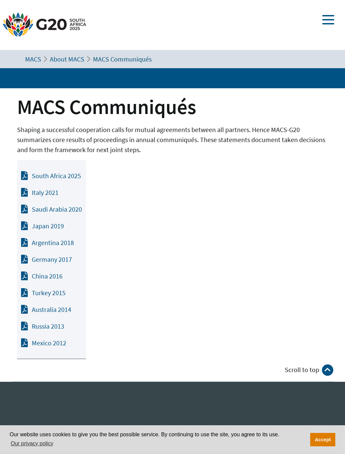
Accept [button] (323, 439)
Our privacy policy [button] (32, 443)
